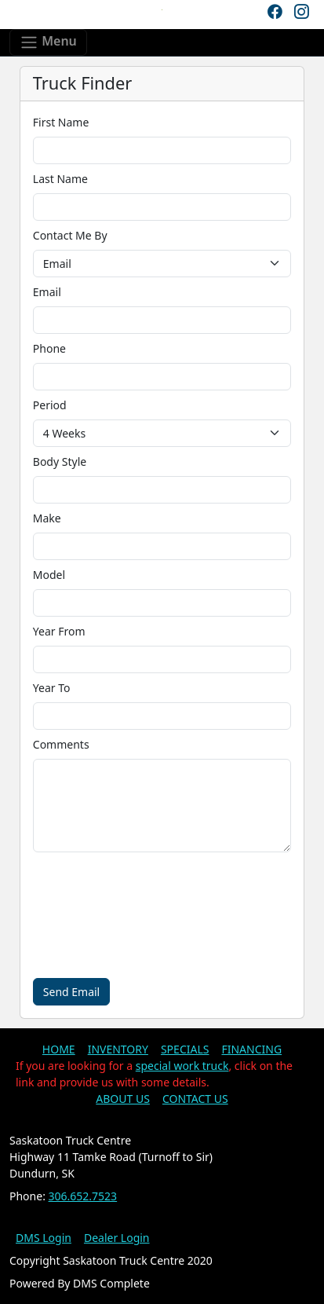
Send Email (71, 991)
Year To (52, 687)
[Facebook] (274, 12)
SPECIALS (185, 1049)
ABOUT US (123, 1098)
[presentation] (116, 915)
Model (49, 574)
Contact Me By (70, 235)
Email (47, 291)
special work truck (182, 1065)
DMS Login (43, 1237)
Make (47, 518)
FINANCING (251, 1049)
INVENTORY (118, 1049)
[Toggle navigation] (48, 42)
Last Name (60, 178)
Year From (59, 631)
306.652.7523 (83, 1196)
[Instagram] (301, 12)
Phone (49, 348)
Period (50, 404)
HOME (58, 1049)
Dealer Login (117, 1237)
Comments (61, 744)
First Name (61, 122)
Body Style (59, 461)
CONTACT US (195, 1098)
